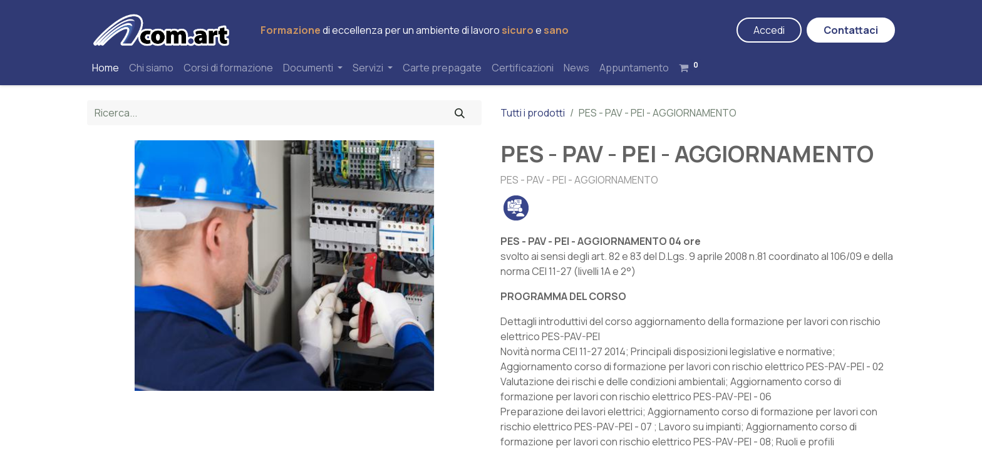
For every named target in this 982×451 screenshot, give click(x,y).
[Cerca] (460, 112)
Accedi (769, 30)
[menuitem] (105, 67)
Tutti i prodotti (532, 113)
